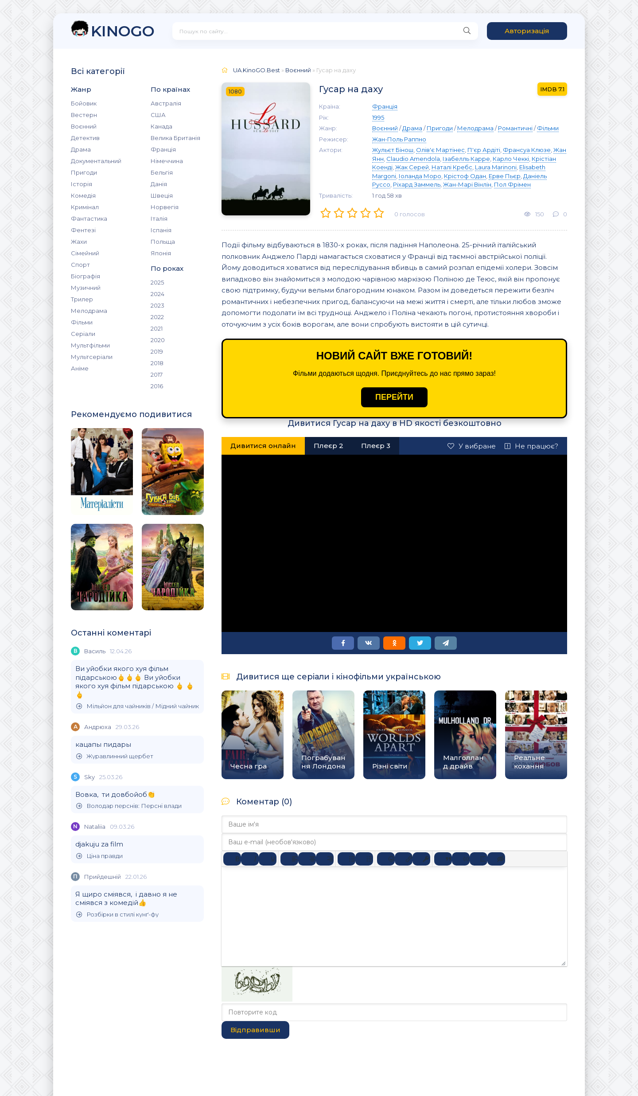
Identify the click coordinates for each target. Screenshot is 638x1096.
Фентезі (83, 230)
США (158, 114)
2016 (157, 386)
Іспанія (161, 230)
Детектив (85, 137)
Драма (81, 149)
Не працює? (531, 446)
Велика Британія (175, 137)
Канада (161, 126)
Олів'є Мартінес (440, 149)
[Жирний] (232, 859)
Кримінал (85, 207)
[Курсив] (250, 859)
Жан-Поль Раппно (399, 139)
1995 (378, 117)
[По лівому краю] (289, 859)
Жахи (79, 241)
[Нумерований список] (364, 859)
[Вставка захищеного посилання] (421, 859)
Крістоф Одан (465, 175)
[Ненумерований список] (346, 859)
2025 (157, 282)
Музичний (86, 287)
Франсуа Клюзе (527, 149)
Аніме (80, 368)
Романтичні (515, 128)
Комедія (83, 195)
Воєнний (84, 126)
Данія (159, 183)
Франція (163, 149)
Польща (163, 241)
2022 (157, 316)
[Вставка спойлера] (478, 859)
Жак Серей (412, 167)
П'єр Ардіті (483, 149)
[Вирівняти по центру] (307, 859)
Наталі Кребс (452, 167)
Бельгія (162, 172)
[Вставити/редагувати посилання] (403, 859)
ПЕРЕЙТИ (394, 397)
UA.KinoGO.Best (256, 70)
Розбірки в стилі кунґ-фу (117, 914)
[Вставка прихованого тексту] (496, 859)
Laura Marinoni (496, 167)
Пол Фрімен (512, 184)
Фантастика (89, 218)
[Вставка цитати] (443, 859)
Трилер (82, 299)
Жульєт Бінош (392, 149)
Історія (81, 183)
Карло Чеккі (511, 158)
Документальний (96, 160)
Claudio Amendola (413, 158)
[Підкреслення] (267, 859)
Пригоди (84, 172)
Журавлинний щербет (114, 756)
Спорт (80, 264)
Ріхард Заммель (416, 184)
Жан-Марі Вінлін (467, 184)
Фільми (82, 322)
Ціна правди (99, 856)
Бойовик (84, 103)
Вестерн (84, 114)
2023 (157, 305)
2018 (157, 363)
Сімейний (85, 253)
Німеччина (167, 160)
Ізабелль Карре (466, 158)
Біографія (85, 276)
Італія (159, 218)
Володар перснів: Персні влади (129, 806)
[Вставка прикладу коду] (461, 859)
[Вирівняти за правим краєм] (325, 859)
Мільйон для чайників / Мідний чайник (137, 706)
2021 (157, 328)
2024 (157, 293)
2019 (157, 351)
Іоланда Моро (420, 175)
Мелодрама (89, 310)
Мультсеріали (92, 356)
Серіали (83, 333)
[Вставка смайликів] (386, 859)
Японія (161, 253)
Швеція (162, 195)
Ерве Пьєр (505, 175)
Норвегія (165, 207)
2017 (157, 374)
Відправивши (255, 1030)
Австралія (166, 103)
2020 (158, 339)
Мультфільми (90, 345)
